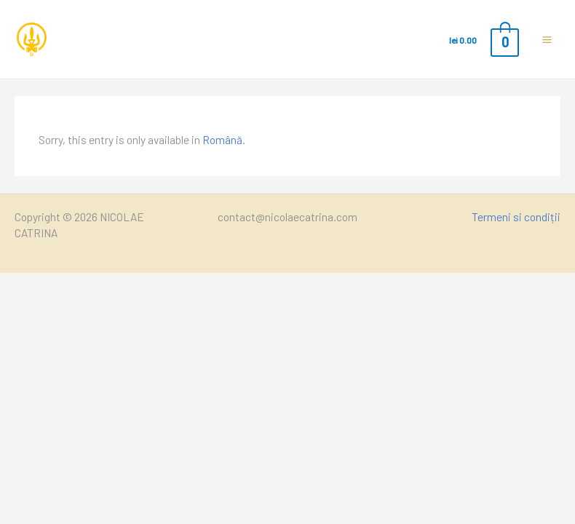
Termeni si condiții (516, 216)
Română (222, 139)
